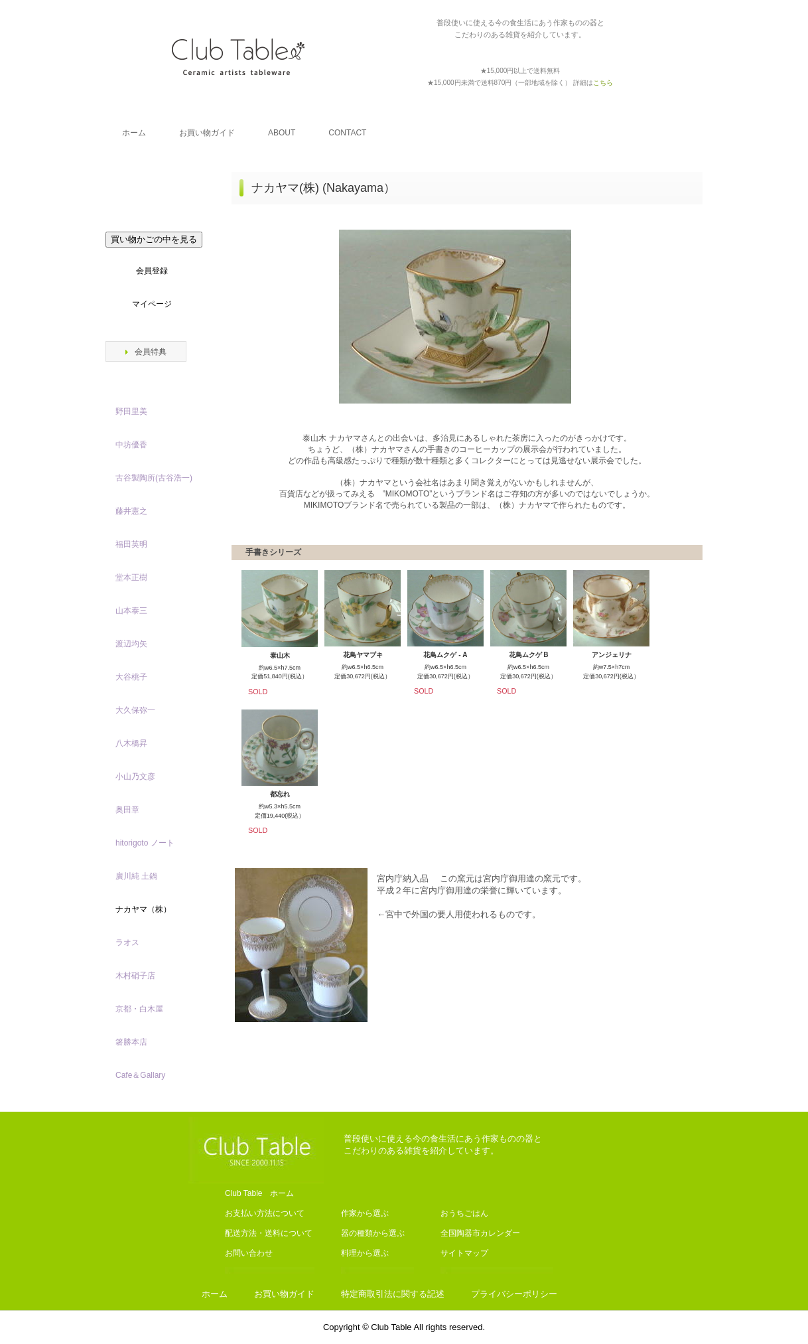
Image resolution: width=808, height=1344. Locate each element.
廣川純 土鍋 (136, 876)
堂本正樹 (131, 577)
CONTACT (347, 132)
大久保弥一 (135, 710)
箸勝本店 (131, 1042)
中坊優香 (131, 444)
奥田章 (127, 809)
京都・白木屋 (143, 1008)
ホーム (134, 132)
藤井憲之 (131, 511)
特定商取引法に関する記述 (392, 1294)
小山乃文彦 (135, 776)
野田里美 (131, 411)
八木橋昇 (131, 743)
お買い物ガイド (207, 132)
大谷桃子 (131, 677)
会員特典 (151, 351)
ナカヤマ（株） (143, 909)
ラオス (127, 942)
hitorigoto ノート (144, 843)
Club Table (238, 56)
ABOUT (281, 132)
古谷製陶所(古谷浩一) (153, 478)
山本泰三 (131, 610)
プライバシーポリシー (514, 1294)
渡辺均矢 (131, 643)
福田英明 (131, 544)
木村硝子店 (135, 975)
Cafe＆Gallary (140, 1075)
